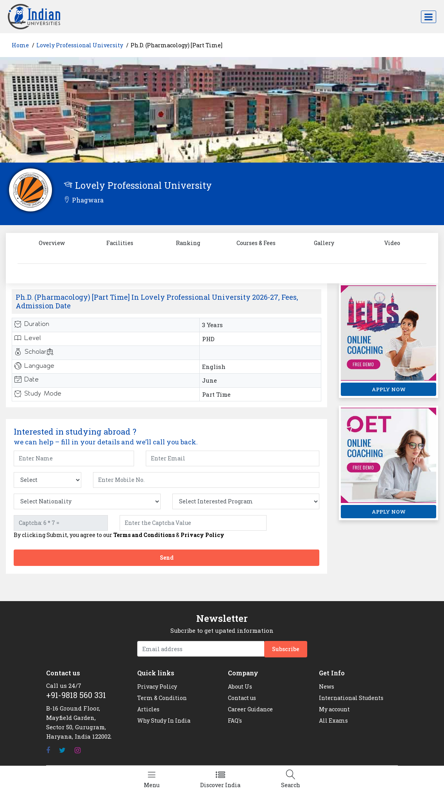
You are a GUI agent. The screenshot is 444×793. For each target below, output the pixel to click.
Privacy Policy (202, 535)
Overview (52, 243)
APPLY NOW (389, 389)
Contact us (242, 698)
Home (20, 45)
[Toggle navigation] (428, 17)
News (326, 686)
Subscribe (285, 649)
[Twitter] (62, 750)
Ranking (188, 243)
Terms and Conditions (144, 535)
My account (334, 709)
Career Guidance (250, 709)
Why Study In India (163, 720)
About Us (240, 686)
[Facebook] (48, 750)
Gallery (324, 243)
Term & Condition (162, 698)
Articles (148, 709)
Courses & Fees (256, 243)
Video (392, 243)
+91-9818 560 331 (76, 695)
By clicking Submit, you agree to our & (119, 535)
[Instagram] (78, 750)
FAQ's (235, 720)
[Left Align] (151, 779)
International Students (351, 698)
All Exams (333, 720)
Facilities (119, 243)
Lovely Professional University (79, 45)
